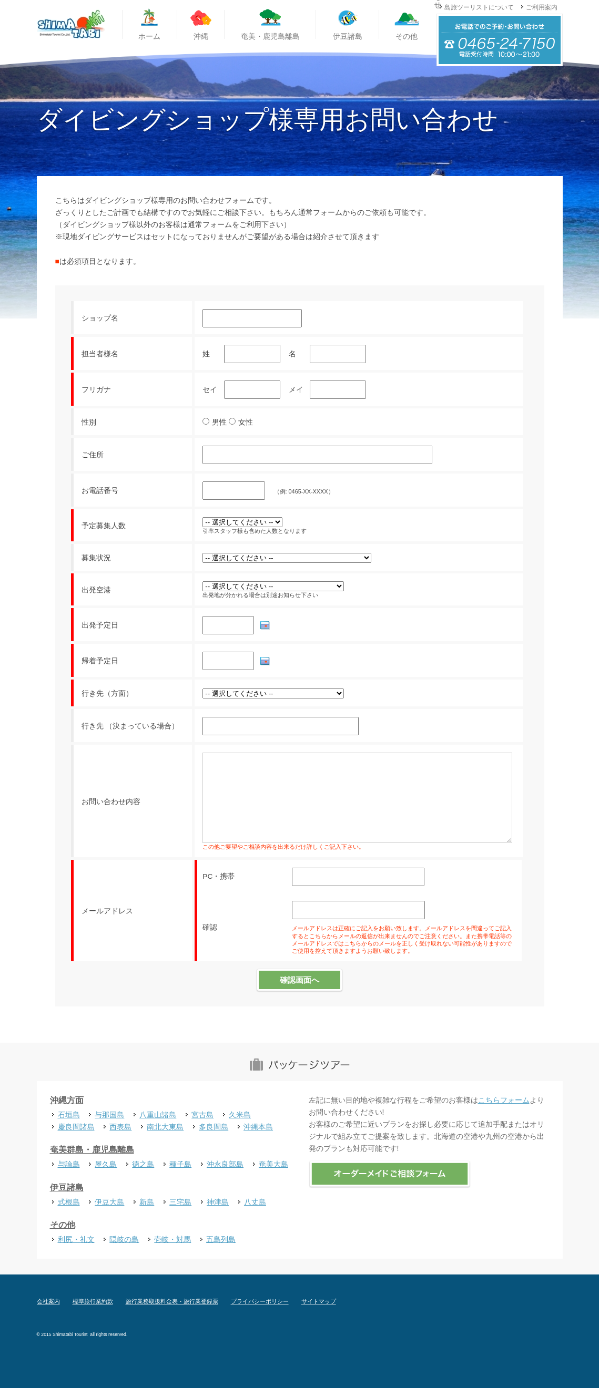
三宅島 (180, 1202)
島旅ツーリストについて (479, 7)
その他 (62, 1224)
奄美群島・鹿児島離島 (92, 1149)
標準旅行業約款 (93, 1301)
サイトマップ (318, 1301)
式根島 (69, 1202)
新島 (146, 1202)
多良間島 (213, 1127)
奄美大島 (273, 1164)
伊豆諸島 (67, 1187)
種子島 (180, 1164)
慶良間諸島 (76, 1127)
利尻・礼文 (76, 1239)
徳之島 (143, 1164)
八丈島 (255, 1202)
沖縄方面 (67, 1100)
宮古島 (202, 1115)
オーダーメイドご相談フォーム (390, 1174)
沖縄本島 (258, 1127)
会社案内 (48, 1301)
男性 (219, 422)
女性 (245, 422)
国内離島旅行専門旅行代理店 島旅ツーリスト (71, 24)
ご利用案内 (541, 7)
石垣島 (69, 1115)
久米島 (240, 1115)
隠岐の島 (124, 1239)
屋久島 (106, 1164)
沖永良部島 (225, 1164)
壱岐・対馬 (172, 1239)
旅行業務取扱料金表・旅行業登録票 (172, 1301)
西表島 (120, 1127)
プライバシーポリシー (260, 1301)
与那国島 (109, 1115)
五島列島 (221, 1239)
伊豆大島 (109, 1202)
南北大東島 (165, 1127)
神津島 (218, 1202)
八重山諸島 (157, 1115)
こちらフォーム (504, 1100)
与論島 (69, 1164)
